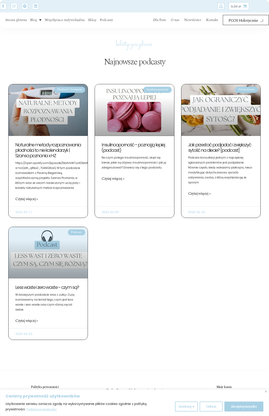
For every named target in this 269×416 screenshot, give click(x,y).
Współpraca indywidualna (64, 23)
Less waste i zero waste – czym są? (47, 293)
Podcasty (106, 23)
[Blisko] (266, 392)
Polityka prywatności (43, 409)
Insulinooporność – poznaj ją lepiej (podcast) (133, 153)
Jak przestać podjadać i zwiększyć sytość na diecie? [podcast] (219, 153)
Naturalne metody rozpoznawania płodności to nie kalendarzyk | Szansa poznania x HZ (48, 156)
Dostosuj (185, 406)
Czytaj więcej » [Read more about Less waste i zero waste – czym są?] (26, 327)
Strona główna (16, 23)
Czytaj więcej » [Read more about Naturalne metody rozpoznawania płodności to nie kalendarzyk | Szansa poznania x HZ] (26, 205)
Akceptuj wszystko (244, 406)
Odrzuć (211, 406)
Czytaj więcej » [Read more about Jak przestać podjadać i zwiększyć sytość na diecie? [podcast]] (199, 199)
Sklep (92, 23)
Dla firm (159, 23)
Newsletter (192, 23)
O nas (175, 23)
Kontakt (212, 23)
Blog (35, 23)
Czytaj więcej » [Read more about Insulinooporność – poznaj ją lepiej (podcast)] (113, 184)
